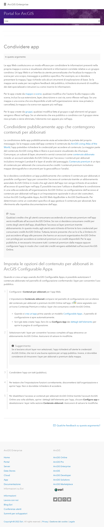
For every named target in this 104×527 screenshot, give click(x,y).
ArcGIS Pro (58, 462)
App (6, 479)
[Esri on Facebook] (60, 499)
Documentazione (12, 484)
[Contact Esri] (69, 499)
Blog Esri (8, 504)
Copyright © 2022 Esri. (14, 522)
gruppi (28, 111)
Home (7, 457)
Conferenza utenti (12, 509)
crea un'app (31, 313)
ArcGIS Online (60, 457)
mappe (29, 93)
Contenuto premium (79, 161)
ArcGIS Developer (62, 475)
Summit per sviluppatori (15, 513)
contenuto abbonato (83, 154)
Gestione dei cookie (58, 522)
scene (38, 93)
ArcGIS (56, 471)
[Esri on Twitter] (55, 499)
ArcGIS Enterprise (17, 4)
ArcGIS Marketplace (63, 484)
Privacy (45, 522)
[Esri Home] (59, 490)
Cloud (7, 475)
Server (7, 466)
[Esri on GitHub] (64, 499)
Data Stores (9, 471)
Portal (6, 462)
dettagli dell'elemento (81, 322)
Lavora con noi (11, 500)
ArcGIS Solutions (61, 479)
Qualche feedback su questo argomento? (78, 425)
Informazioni (10, 495)
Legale (72, 522)
